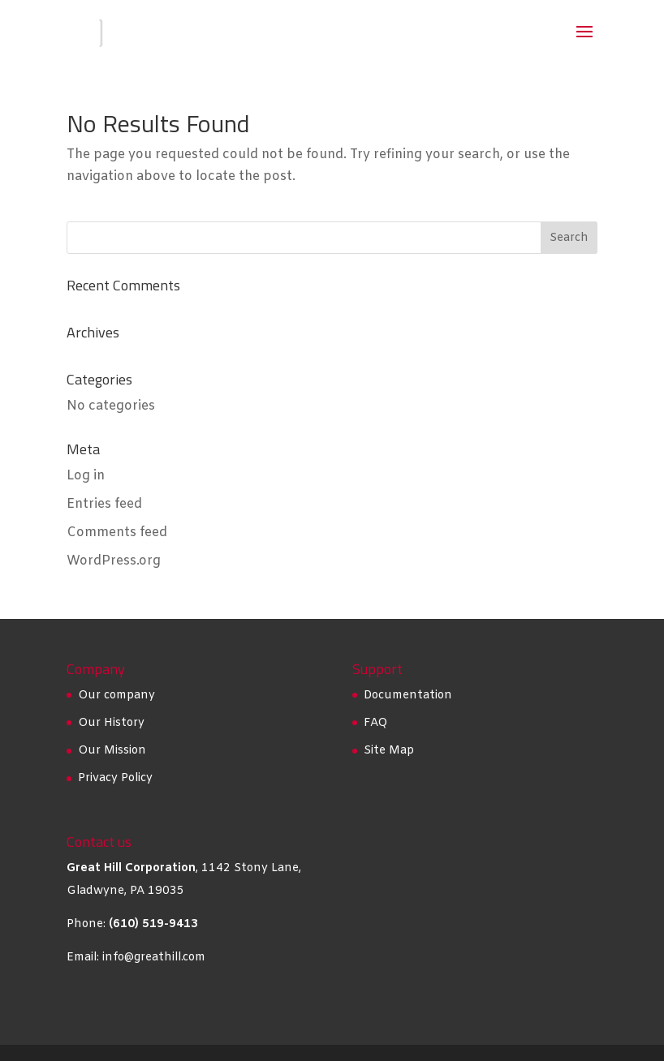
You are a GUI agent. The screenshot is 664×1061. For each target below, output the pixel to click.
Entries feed (104, 504)
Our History (111, 723)
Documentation (408, 695)
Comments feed (117, 532)
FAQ (375, 723)
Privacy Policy (115, 778)
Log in (86, 475)
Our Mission (112, 750)
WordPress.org (114, 560)
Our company (116, 695)
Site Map (389, 750)
